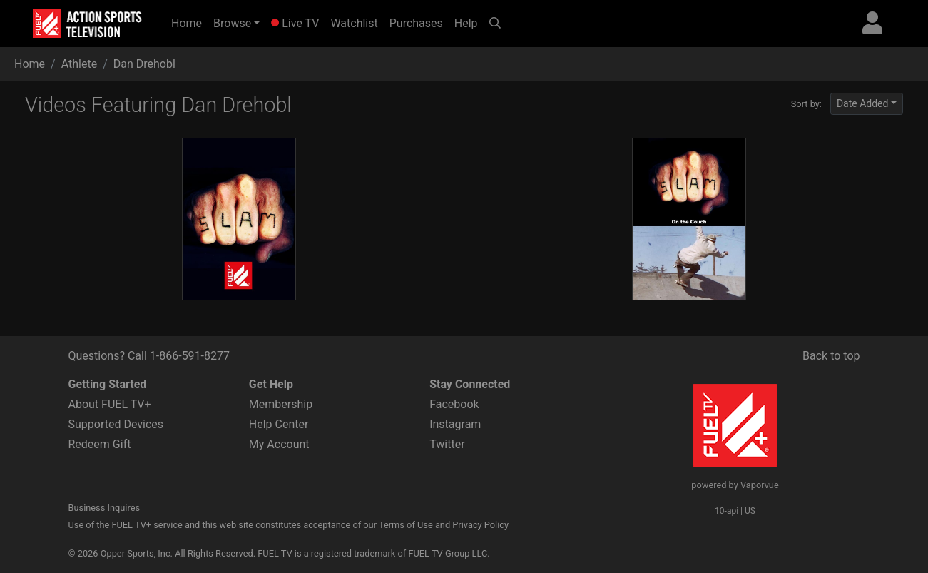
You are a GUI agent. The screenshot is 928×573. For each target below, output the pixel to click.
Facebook (454, 404)
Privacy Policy (480, 524)
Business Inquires (104, 507)
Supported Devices (116, 424)
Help (466, 23)
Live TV (295, 23)
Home (189, 22)
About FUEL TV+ (109, 404)
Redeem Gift (99, 444)
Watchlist (353, 23)
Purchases (416, 23)
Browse (232, 23)
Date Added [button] (863, 103)
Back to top (831, 355)
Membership (280, 404)
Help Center (279, 424)
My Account (279, 444)
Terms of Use (406, 524)
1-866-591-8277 (190, 355)
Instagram (455, 424)
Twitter (446, 444)
